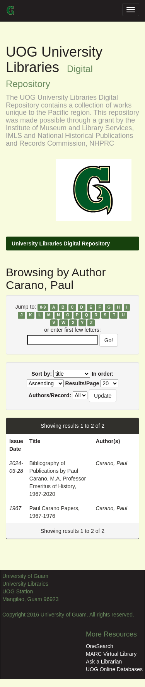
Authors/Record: (50, 395)
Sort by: (41, 374)
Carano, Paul (111, 463)
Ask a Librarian (104, 661)
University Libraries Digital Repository (61, 243)
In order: (103, 374)
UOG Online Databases (114, 669)
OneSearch (99, 646)
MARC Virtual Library (111, 654)
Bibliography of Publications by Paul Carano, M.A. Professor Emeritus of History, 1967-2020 (57, 478)
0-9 (43, 307)
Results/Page (82, 383)
